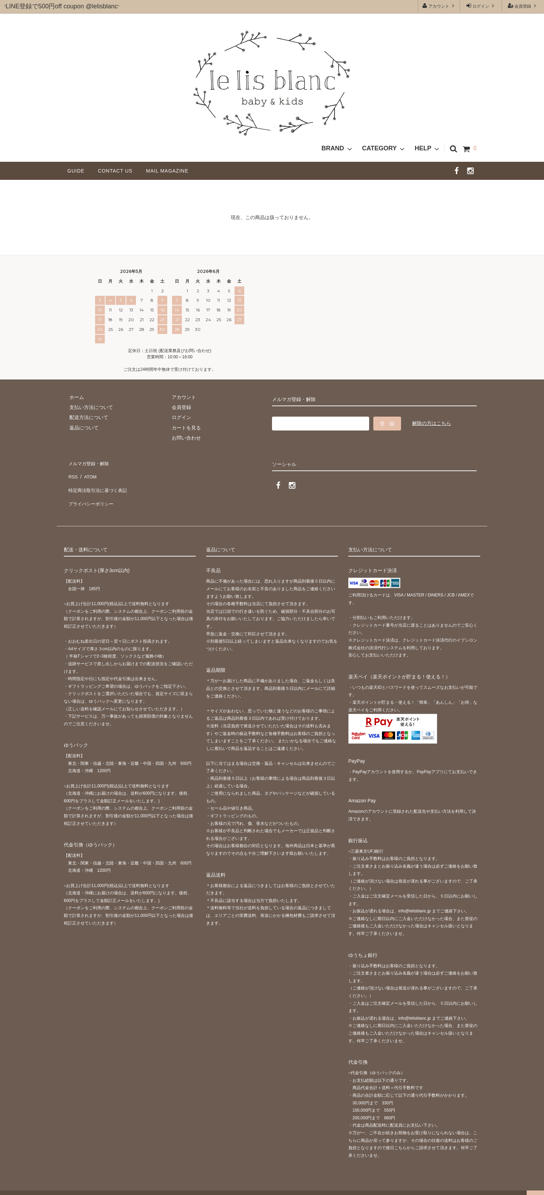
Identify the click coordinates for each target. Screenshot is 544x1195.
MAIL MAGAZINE (167, 171)
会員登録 (523, 6)
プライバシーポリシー (91, 492)
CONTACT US (118, 171)
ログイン (481, 6)
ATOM (88, 472)
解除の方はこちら (431, 423)
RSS (72, 472)
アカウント (439, 6)
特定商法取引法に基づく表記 (98, 482)
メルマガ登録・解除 (89, 462)
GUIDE (78, 171)
